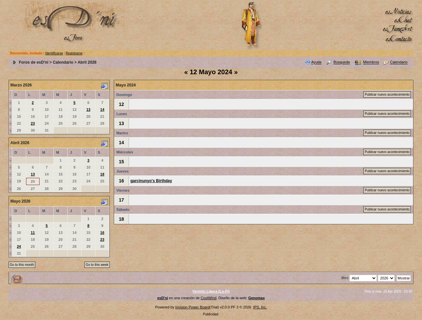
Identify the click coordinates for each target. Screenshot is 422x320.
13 (88, 110)
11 (33, 233)
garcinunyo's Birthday (151, 180)
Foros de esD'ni (33, 62)
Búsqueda (341, 62)
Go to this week (97, 265)
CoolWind (209, 298)
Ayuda (316, 62)
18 (102, 174)
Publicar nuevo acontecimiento (387, 94)
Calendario (63, 62)
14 (102, 110)
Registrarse (74, 53)
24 (19, 246)
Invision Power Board (192, 307)
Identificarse (54, 53)
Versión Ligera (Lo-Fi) (210, 291)
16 (102, 233)
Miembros (371, 62)
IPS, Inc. (260, 307)
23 (33, 123)
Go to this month (22, 265)
